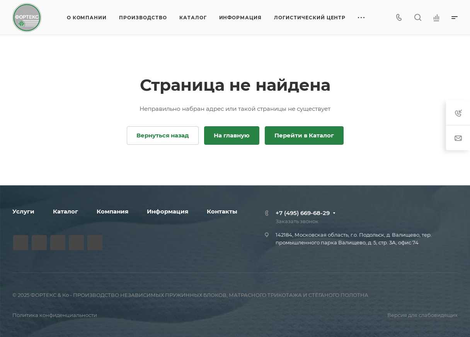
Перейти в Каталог (304, 135)
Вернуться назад (162, 135)
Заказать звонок (297, 221)
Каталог (65, 211)
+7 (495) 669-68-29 (303, 213)
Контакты (222, 211)
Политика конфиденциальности (54, 315)
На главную (232, 135)
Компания (112, 211)
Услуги (23, 211)
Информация (167, 211)
